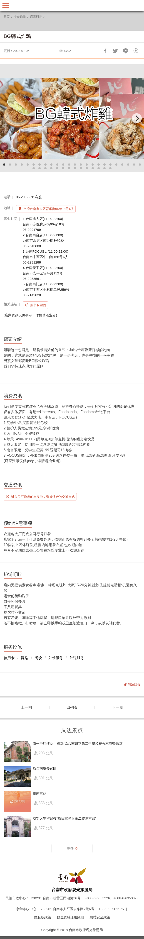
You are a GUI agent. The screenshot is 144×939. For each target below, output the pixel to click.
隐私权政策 (42, 917)
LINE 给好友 (125, 50)
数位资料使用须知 (70, 917)
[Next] (137, 118)
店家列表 (36, 16)
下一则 (117, 707)
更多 (70, 848)
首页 (7, 16)
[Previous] (7, 118)
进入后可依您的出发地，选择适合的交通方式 (43, 496)
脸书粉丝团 (38, 305)
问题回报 (135, 50)
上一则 (26, 707)
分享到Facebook (105, 50)
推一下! (115, 50)
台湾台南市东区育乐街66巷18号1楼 (48, 209)
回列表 (72, 707)
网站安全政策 (100, 917)
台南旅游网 (72, 5)
